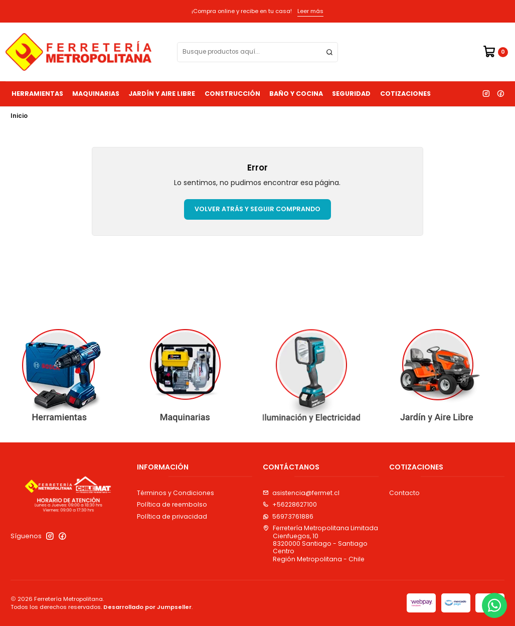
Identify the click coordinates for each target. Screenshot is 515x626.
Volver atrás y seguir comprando (257, 209)
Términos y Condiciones (175, 493)
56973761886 (288, 516)
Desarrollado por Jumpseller (147, 607)
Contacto (404, 493)
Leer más (310, 11)
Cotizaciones (405, 93)
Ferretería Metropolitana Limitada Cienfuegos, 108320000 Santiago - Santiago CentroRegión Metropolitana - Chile (320, 543)
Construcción (232, 93)
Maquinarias (95, 93)
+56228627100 (290, 504)
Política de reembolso (172, 504)
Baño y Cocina (296, 93)
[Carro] (495, 52)
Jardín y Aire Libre (161, 93)
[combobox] (257, 52)
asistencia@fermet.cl (301, 493)
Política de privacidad (172, 516)
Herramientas (37, 93)
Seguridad (351, 93)
